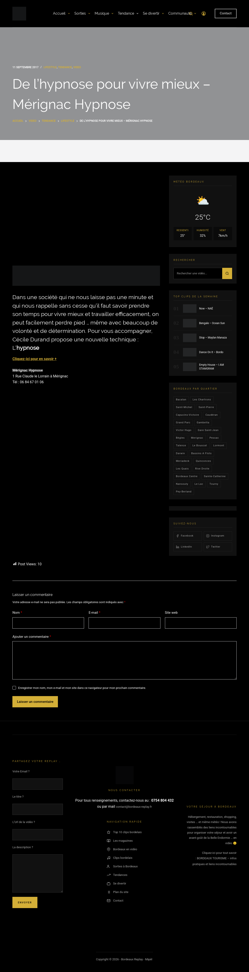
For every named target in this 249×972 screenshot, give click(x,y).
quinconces (203, 461)
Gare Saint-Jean (208, 430)
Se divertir (153, 13)
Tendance (128, 13)
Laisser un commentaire (35, 702)
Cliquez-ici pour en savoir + (34, 359)
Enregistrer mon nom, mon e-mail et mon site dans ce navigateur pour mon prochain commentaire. (82, 688)
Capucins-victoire (187, 414)
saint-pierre (206, 407)
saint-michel (184, 407)
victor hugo (184, 430)
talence (181, 445)
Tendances (117, 875)
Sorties (82, 13)
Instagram (215, 535)
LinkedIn (184, 546)
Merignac (197, 437)
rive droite (202, 468)
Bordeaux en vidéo (122, 849)
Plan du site (117, 892)
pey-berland (184, 491)
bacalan (181, 399)
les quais (182, 468)
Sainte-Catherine (215, 476)
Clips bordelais (119, 858)
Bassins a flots (201, 453)
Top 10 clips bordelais (124, 832)
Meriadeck (183, 461)
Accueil (61, 13)
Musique (104, 13)
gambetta (203, 422)
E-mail (94, 613)
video (77, 67)
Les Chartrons (202, 399)
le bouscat (199, 445)
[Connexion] (204, 13)
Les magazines (120, 841)
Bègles (180, 437)
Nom (17, 613)
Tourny (214, 484)
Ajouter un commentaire (31, 637)
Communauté (182, 13)
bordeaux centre (187, 476)
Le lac (198, 484)
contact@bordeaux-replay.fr (134, 806)
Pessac (214, 437)
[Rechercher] (191, 13)
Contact (226, 13)
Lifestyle (50, 67)
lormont (218, 445)
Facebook (185, 535)
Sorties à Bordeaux (122, 866)
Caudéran (212, 414)
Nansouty (182, 484)
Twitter (213, 546)
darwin (180, 453)
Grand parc (183, 422)
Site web (171, 613)
